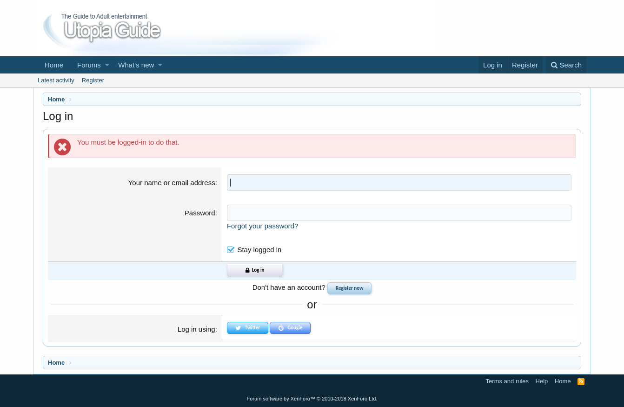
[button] (107, 64)
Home (54, 65)
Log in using (196, 329)
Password (200, 213)
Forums (89, 65)
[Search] (566, 64)
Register (93, 80)
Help (542, 381)
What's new (136, 65)
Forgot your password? (262, 226)
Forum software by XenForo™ (312, 398)
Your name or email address (171, 183)
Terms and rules (507, 381)
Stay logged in (259, 250)
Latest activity (56, 80)
